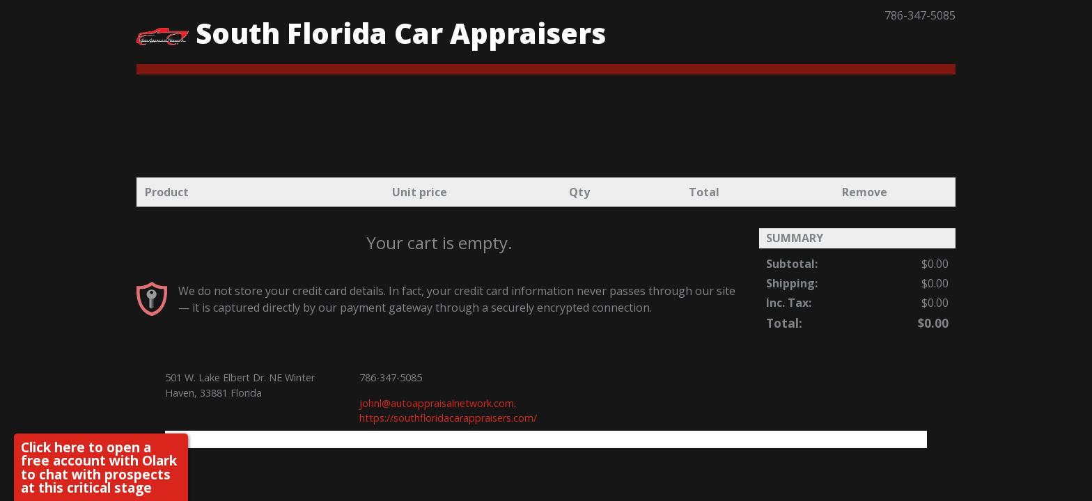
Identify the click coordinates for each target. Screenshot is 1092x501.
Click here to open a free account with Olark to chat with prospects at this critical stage (99, 467)
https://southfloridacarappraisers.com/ (448, 417)
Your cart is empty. (439, 242)
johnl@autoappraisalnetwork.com (436, 403)
